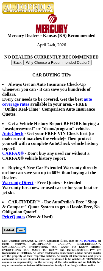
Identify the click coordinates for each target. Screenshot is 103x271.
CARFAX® (13, 153)
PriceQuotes (13, 216)
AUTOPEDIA (87, 240)
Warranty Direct (18, 182)
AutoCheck (12, 133)
